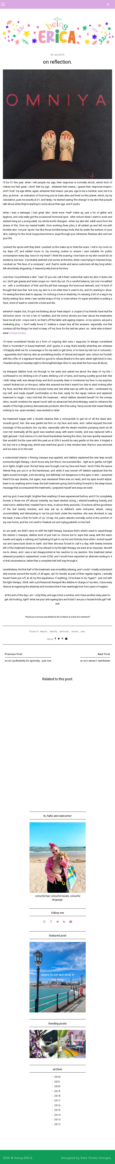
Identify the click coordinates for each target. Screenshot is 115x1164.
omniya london (17, 333)
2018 (57, 1096)
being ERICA (23, 1158)
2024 (57, 1076)
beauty (43, 631)
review (74, 631)
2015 (57, 1110)
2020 (57, 1086)
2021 (57, 1081)
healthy (53, 631)
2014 (57, 1115)
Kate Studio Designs (96, 1158)
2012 (57, 1124)
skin (83, 631)
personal (64, 631)
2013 (57, 1119)
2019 (57, 1091)
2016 (57, 1105)
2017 (57, 1100)
